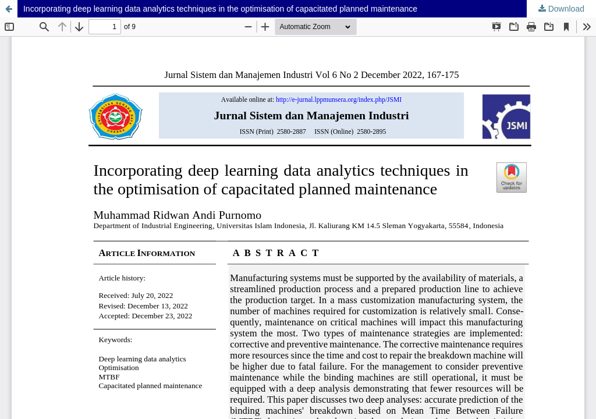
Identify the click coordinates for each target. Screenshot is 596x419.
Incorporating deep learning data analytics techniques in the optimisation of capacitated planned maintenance (220, 8)
